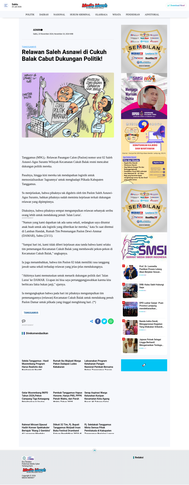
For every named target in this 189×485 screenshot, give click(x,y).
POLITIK (28, 14)
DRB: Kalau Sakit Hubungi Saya (151, 286)
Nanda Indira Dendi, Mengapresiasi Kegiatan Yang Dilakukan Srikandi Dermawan (150, 324)
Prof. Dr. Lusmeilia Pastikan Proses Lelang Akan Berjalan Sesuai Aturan (152, 269)
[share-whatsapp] (111, 321)
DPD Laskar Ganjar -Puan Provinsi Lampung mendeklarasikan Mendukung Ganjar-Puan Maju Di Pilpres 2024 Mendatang (151, 306)
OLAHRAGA (101, 14)
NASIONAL (58, 14)
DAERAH (43, 14)
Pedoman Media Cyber (31, 464)
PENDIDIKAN (134, 14)
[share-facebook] (97, 321)
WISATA (117, 14)
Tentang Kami (27, 466)
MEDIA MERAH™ (28, 478)
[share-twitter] (104, 321)
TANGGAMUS (29, 47)
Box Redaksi (26, 462)
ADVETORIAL (153, 14)
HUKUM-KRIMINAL (79, 14)
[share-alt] (91, 321)
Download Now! (178, 5)
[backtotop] (94, 451)
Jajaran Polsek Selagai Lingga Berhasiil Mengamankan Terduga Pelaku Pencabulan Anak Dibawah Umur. (150, 342)
